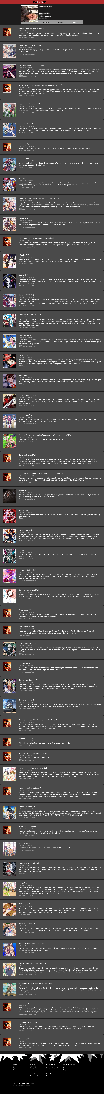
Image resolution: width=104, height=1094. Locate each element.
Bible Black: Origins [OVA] (29, 863)
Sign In (101, 2)
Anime (48, 1070)
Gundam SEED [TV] (26, 295)
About (60, 22)
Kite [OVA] (23, 375)
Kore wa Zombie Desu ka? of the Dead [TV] (35, 753)
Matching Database (35, 1076)
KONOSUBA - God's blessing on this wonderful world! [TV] (41, 85)
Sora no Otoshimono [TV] (29, 590)
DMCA (23, 1083)
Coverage (16, 1070)
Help (63, 2)
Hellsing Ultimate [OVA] (28, 395)
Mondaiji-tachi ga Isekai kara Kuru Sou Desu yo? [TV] (39, 198)
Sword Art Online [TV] (27, 807)
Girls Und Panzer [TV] (27, 700)
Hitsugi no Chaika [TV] (27, 643)
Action (65, 1066)
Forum (50, 2)
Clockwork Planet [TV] (27, 550)
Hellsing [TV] (24, 355)
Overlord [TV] (24, 275)
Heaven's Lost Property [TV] (30, 104)
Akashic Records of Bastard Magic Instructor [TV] (38, 720)
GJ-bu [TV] (23, 883)
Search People (34, 1066)
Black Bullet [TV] (25, 530)
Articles (32, 1070)
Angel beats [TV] (25, 610)
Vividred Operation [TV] (28, 739)
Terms (15, 1074)
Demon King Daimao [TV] (28, 680)
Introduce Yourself (52, 1068)
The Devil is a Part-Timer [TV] (30, 315)
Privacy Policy (30, 1083)
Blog (14, 1068)
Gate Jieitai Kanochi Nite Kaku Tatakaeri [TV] (36, 238)
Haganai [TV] (24, 144)
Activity (46, 22)
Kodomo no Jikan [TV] (27, 924)
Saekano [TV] (24, 1039)
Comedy (65, 1068)
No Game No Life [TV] (27, 570)
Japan (48, 1072)
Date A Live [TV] (25, 159)
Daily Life (66, 1070)
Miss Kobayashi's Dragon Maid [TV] (32, 964)
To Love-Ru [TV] (25, 335)
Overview (16, 1066)
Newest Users (34, 1068)
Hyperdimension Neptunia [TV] (31, 788)
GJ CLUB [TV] (24, 843)
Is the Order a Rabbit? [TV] (29, 827)
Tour (14, 1076)
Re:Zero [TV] (24, 510)
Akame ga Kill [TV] (26, 490)
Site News (49, 1066)
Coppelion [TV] (25, 663)
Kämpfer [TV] (24, 255)
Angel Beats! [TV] (25, 415)
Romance (66, 1074)
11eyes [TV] (23, 218)
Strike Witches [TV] (26, 124)
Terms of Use (16, 1083)
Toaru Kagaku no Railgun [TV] (30, 45)
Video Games (50, 1074)
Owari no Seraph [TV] (27, 455)
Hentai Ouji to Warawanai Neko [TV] (33, 768)
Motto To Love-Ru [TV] (28, 627)
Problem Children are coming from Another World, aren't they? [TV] (45, 435)
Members (56, 2)
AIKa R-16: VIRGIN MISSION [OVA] (32, 944)
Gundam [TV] (24, 178)
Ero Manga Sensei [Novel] (29, 1022)
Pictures (75, 22)
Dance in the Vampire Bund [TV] (31, 65)
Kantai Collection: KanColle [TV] (31, 29)
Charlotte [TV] (24, 1004)
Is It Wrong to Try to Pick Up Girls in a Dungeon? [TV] (39, 984)
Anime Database (35, 1074)
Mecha (65, 1072)
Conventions (50, 1076)
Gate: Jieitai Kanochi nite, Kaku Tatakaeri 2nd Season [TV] (41, 474)
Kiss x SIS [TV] (24, 904)
